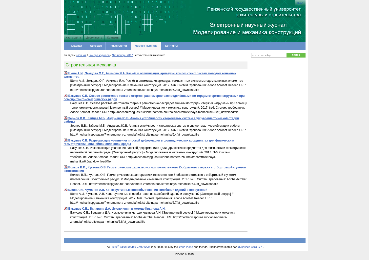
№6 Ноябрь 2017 (122, 55)
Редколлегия (118, 45)
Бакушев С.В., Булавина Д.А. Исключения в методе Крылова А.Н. (117, 208)
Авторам (96, 45)
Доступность (94, 37)
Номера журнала (146, 45)
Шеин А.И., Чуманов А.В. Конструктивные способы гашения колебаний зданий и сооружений (137, 190)
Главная (76, 45)
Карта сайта (73, 37)
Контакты (113, 37)
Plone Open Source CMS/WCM (130, 246)
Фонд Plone (186, 246)
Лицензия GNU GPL (250, 246)
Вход (300, 2)
